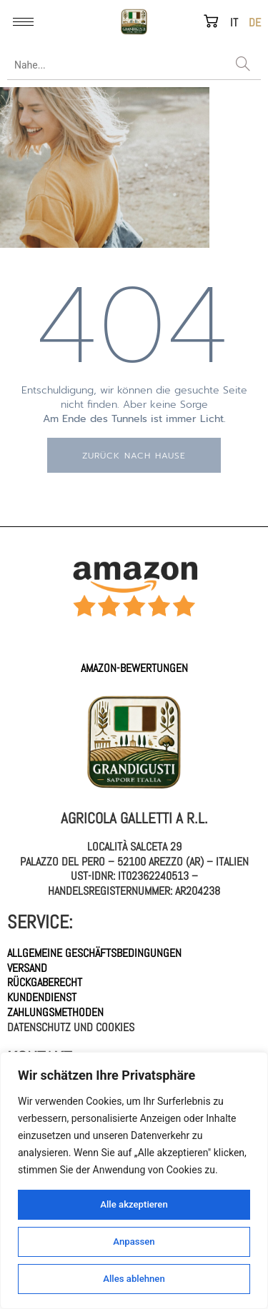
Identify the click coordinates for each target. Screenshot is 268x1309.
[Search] (243, 65)
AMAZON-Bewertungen (134, 668)
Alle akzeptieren (133, 1204)
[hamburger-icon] (23, 21)
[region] (134, 1180)
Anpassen (133, 1242)
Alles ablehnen (134, 1279)
